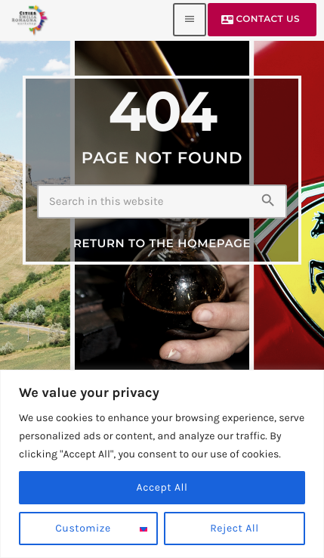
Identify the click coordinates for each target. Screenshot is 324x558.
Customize (82, 528)
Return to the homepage (162, 243)
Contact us (260, 20)
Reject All (234, 528)
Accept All (162, 487)
